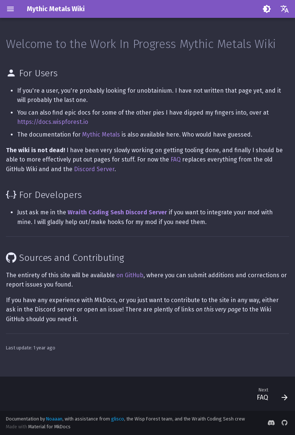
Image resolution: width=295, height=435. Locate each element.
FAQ (176, 159)
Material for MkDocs (49, 426)
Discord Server (94, 169)
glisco (117, 419)
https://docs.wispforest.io (52, 121)
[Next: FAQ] (270, 393)
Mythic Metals (101, 134)
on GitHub (129, 275)
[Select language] (284, 8)
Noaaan (54, 419)
